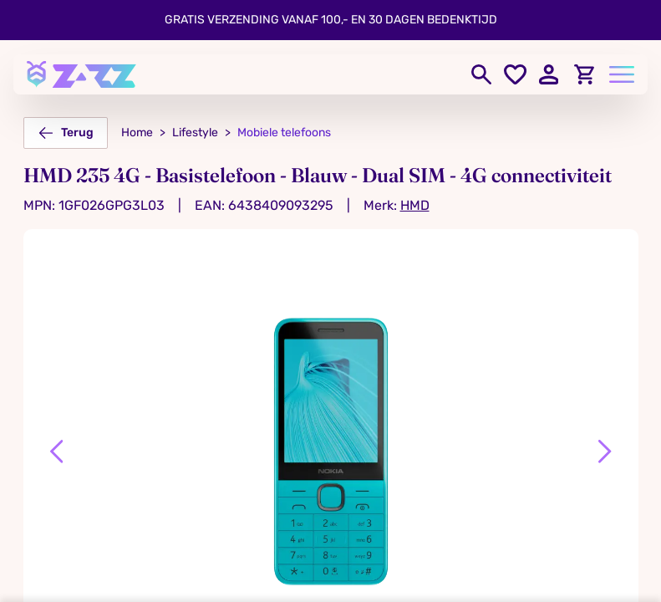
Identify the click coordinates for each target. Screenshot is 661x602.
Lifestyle (195, 132)
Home (137, 132)
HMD (415, 205)
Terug (66, 133)
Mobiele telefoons (284, 132)
